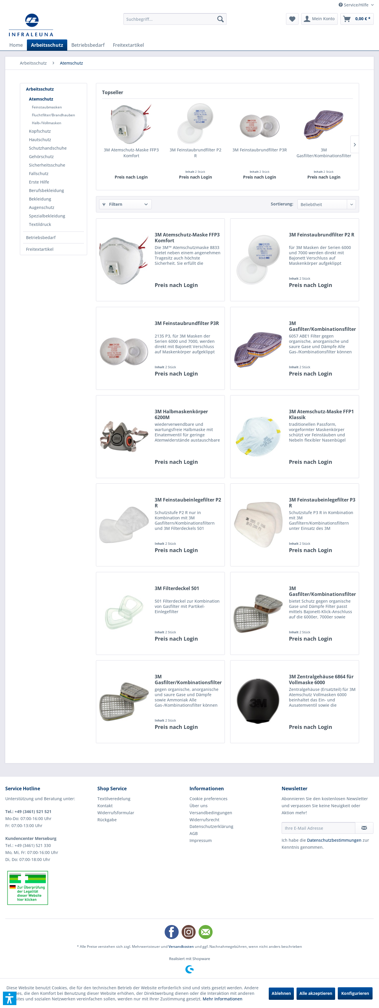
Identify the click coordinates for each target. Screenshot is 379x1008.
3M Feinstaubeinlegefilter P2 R (188, 503)
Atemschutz (41, 99)
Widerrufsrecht (204, 819)
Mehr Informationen (222, 999)
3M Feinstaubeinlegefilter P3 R (322, 503)
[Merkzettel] (292, 19)
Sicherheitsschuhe (47, 165)
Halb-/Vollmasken (46, 122)
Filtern (112, 204)
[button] (9, 998)
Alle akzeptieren (315, 993)
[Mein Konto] (319, 19)
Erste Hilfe (39, 182)
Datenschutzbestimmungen (334, 840)
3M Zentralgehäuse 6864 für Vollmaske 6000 (321, 679)
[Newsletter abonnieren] (364, 828)
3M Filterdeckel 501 (177, 588)
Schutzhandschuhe (48, 148)
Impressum (201, 840)
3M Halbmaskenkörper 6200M (181, 414)
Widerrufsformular (115, 812)
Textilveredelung (113, 798)
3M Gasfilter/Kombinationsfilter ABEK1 (188, 679)
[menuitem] (175, 19)
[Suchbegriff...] (175, 19)
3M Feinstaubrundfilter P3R (259, 150)
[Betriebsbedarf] (88, 45)
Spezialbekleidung (47, 216)
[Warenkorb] (357, 19)
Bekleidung (40, 199)
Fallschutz (39, 173)
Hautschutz (40, 139)
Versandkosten (181, 946)
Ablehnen (281, 993)
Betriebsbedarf (41, 237)
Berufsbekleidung (46, 190)
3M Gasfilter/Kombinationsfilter (324, 152)
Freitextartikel (40, 249)
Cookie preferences (209, 798)
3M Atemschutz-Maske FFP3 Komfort (131, 152)
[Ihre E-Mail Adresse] (318, 828)
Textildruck (40, 224)
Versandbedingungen (211, 812)
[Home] (16, 45)
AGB (194, 833)
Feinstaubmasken (47, 107)
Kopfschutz (40, 131)
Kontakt (105, 805)
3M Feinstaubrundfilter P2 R (195, 152)
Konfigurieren (355, 993)
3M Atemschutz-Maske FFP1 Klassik (321, 414)
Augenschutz (41, 207)
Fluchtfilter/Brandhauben (53, 115)
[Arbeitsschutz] (47, 45)
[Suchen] (220, 19)
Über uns (199, 805)
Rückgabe (107, 819)
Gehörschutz (41, 156)
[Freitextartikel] (128, 45)
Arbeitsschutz (40, 89)
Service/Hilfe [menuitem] (354, 5)
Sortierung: (282, 204)
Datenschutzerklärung (211, 826)
